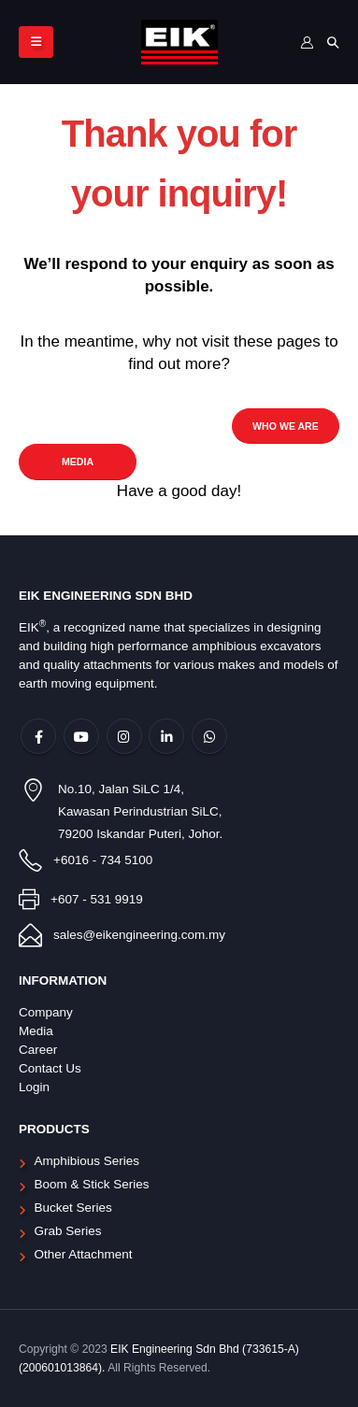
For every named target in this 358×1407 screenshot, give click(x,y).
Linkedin (166, 736)
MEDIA (77, 461)
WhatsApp (209, 736)
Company (46, 1012)
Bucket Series (73, 1208)
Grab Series (68, 1231)
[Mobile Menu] (36, 42)
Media (36, 1031)
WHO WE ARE (285, 426)
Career (38, 1050)
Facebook (38, 736)
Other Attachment (84, 1254)
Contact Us (50, 1068)
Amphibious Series (87, 1161)
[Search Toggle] (332, 43)
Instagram (124, 736)
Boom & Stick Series (92, 1184)
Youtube (81, 736)
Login (34, 1087)
